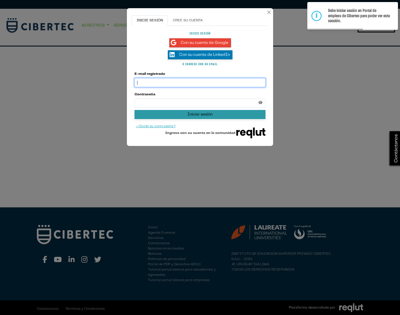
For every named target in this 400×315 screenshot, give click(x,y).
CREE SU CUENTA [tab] (188, 20)
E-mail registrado (150, 73)
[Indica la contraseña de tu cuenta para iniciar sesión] (200, 103)
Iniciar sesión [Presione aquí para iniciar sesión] (200, 114)
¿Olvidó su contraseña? (156, 126)
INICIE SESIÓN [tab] (150, 20)
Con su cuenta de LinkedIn (199, 55)
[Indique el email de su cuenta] (200, 82)
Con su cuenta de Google (199, 43)
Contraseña (145, 94)
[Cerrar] (269, 12)
